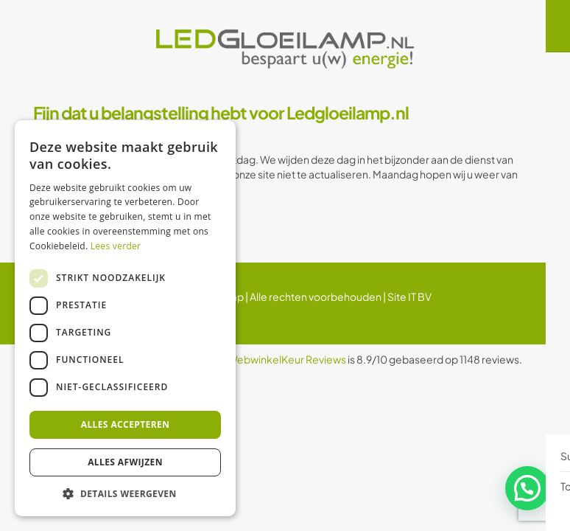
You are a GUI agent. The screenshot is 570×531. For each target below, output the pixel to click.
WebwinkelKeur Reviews (287, 359)
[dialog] (125, 318)
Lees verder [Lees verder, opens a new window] (116, 246)
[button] (529, 493)
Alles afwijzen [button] (125, 462)
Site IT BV (409, 296)
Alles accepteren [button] (125, 424)
